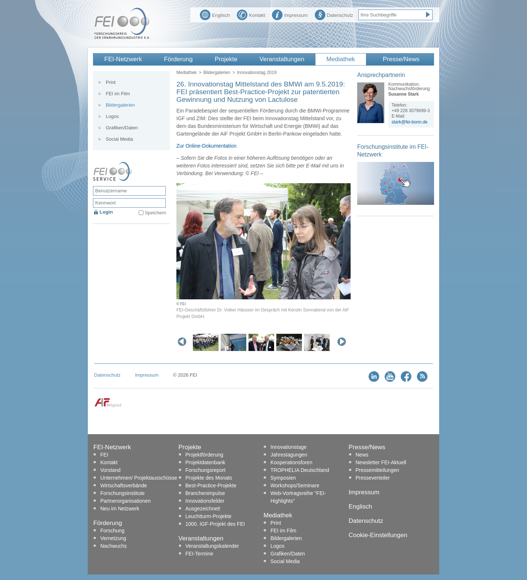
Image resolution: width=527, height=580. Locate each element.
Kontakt (251, 14)
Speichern (155, 212)
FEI (104, 455)
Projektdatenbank (205, 462)
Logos (112, 116)
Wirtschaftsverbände (123, 485)
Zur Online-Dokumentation (206, 146)
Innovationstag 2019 (256, 72)
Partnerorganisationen (125, 501)
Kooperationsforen (291, 462)
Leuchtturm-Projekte (209, 516)
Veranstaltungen (281, 59)
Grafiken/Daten (122, 127)
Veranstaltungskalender (212, 546)
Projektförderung (205, 455)
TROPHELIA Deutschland (299, 470)
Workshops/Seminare (294, 485)
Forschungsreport (206, 470)
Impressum (289, 14)
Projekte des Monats (209, 478)
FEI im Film (118, 93)
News (362, 455)
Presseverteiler (373, 478)
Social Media (119, 139)
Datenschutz (334, 14)
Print (111, 82)
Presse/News (401, 59)
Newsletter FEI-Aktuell (381, 462)
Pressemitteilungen (377, 470)
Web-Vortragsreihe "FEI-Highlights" (298, 497)
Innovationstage (288, 447)
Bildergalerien (216, 72)
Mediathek (340, 59)
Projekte (225, 59)
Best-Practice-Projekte (211, 485)
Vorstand (110, 470)
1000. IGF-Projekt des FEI (215, 524)
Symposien (283, 478)
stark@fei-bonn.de (409, 122)
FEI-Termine (199, 554)
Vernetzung (113, 538)
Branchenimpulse (205, 493)
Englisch (215, 14)
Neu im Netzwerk (119, 508)
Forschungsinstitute (122, 493)
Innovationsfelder (205, 501)
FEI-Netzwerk (123, 59)
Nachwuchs (113, 546)
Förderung (178, 59)
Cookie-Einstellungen (378, 535)
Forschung (112, 530)
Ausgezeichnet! (203, 508)
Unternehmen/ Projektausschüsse (138, 478)
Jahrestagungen (288, 455)
